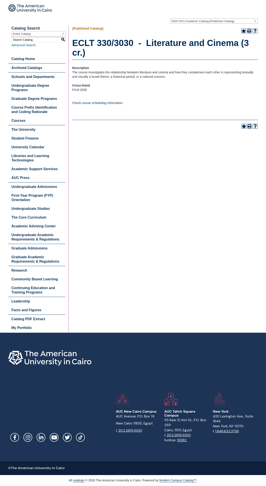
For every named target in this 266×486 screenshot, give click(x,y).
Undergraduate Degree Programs (30, 88)
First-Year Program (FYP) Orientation (32, 198)
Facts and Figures (26, 310)
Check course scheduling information (97, 103)
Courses (18, 120)
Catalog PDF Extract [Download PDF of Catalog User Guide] (28, 319)
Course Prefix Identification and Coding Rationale (34, 110)
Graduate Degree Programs (34, 99)
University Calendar (27, 147)
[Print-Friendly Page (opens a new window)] (249, 30)
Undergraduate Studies (30, 208)
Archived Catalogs (26, 68)
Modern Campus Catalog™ (178, 480)
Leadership (20, 301)
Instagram (27, 437)
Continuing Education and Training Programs (33, 290)
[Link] (80, 437)
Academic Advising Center (33, 226)
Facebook (14, 437)
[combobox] (214, 21)
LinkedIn (41, 437)
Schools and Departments (33, 77)
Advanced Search (23, 45)
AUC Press (20, 178)
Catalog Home (23, 59)
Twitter (67, 437)
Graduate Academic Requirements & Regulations (35, 259)
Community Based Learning (34, 279)
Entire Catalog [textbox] (22, 33)
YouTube (54, 437)
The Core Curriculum (28, 217)
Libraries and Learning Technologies (30, 158)
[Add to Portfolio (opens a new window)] (243, 30)
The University (23, 129)
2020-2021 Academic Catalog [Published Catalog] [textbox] (202, 21)
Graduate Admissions (29, 248)
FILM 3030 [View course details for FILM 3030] (79, 90)
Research (19, 270)
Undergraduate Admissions (34, 187)
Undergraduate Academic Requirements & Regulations (35, 237)
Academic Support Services (34, 169)
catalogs (78, 480)
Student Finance (25, 138)
